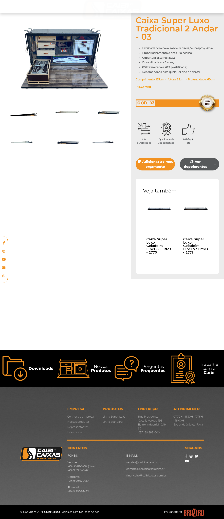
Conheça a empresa (21, 6)
